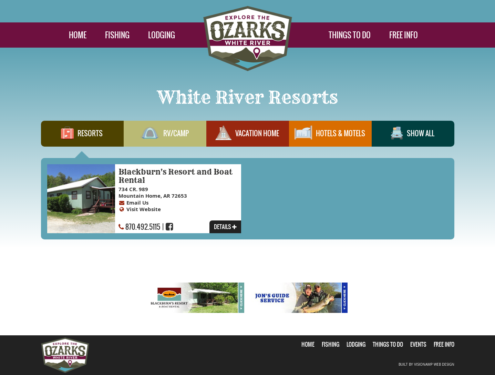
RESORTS (82, 136)
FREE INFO (403, 35)
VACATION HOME (247, 136)
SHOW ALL (413, 136)
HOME (77, 35)
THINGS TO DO (350, 35)
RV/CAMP (165, 136)
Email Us (137, 202)
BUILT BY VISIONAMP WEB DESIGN (426, 364)
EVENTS (418, 344)
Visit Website (143, 209)
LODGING (161, 35)
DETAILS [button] (225, 227)
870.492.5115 (142, 226)
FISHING (117, 35)
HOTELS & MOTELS (330, 136)
